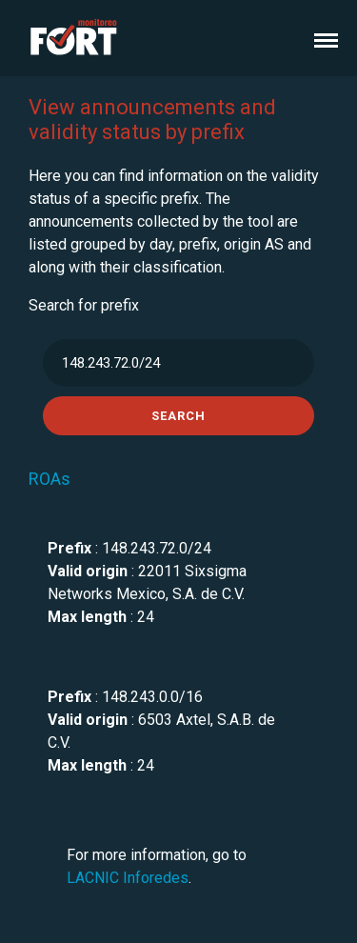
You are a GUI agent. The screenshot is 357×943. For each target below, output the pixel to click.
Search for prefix (84, 305)
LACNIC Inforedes (127, 878)
